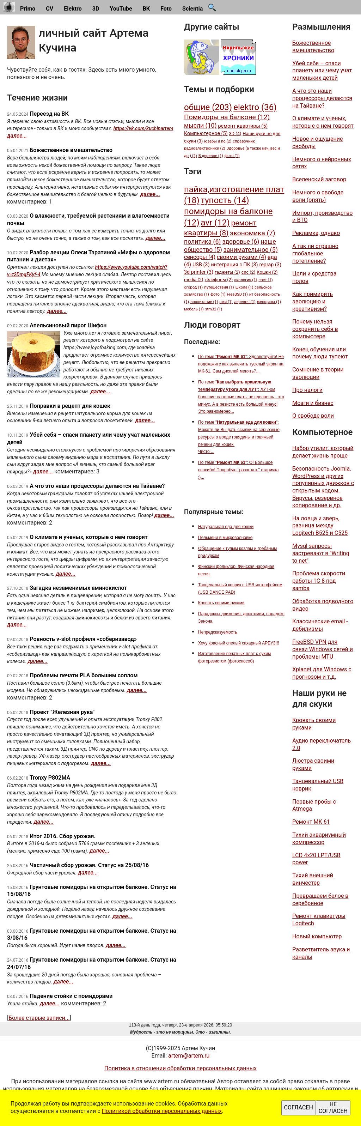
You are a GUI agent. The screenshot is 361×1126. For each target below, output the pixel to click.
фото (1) (232, 155)
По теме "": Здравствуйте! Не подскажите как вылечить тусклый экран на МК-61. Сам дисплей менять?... (241, 364)
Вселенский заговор (319, 179)
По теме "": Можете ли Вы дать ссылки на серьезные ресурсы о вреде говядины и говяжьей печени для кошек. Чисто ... (239, 437)
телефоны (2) (218, 279)
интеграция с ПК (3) (234, 265)
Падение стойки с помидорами (71, 996)
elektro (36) (254, 107)
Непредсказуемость (217, 632)
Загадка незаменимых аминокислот (78, 588)
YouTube (121, 8)
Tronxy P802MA (50, 777)
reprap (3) (270, 265)
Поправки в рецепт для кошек (70, 405)
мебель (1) (194, 309)
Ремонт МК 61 (311, 821)
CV (49, 8)
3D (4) (235, 133)
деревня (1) (245, 301)
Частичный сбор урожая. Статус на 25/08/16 (89, 865)
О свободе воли (313, 415)
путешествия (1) (219, 287)
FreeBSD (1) (237, 294)
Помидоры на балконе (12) (227, 117)
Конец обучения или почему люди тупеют (320, 353)
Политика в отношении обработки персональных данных (180, 1068)
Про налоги (307, 390)
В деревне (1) (210, 155)
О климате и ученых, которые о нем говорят (89, 537)
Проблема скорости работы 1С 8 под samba (318, 581)
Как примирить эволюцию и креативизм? (312, 301)
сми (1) (226, 301)
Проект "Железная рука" (62, 712)
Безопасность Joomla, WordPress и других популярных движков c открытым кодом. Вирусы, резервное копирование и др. (323, 487)
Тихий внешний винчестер (312, 879)
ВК (146, 8)
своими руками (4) (241, 257)
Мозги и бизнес (313, 403)
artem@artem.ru (188, 1055)
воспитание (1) (204, 301)
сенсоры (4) (199, 257)
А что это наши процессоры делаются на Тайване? (97, 486)
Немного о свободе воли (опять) (317, 196)
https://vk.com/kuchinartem (143, 128)
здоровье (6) (240, 241)
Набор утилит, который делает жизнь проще (322, 452)
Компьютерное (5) (206, 134)
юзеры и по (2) (217, 141)
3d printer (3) (198, 272)
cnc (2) (248, 272)
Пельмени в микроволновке (225, 537)
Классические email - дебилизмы (320, 625)
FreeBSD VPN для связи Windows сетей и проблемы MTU (322, 649)
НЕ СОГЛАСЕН (333, 1107)
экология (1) (245, 280)
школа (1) (244, 287)
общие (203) (208, 107)
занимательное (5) (251, 249)
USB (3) (200, 265)
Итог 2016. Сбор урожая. (63, 836)
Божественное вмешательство (71, 150)
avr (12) (215, 223)
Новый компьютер (317, 936)
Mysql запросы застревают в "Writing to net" (320, 553)
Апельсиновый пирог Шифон (68, 325)
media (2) (193, 279)
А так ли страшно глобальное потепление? (315, 253)
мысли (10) (200, 125)
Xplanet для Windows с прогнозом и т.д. (321, 673)
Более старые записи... (38, 1018)
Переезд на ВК (49, 113)
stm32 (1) (213, 309)
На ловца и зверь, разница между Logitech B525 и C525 (320, 526)
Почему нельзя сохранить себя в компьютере (315, 329)
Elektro (73, 8)
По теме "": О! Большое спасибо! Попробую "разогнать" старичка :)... (238, 470)
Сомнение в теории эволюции (317, 373)
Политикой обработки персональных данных (162, 1111)
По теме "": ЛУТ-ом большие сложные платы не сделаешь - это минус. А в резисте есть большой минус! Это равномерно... (241, 397)
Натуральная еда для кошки (225, 526)
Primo (27, 8)
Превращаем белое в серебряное (320, 899)
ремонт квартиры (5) (243, 126)
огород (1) (193, 287)
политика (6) (202, 241)
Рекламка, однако (316, 233)
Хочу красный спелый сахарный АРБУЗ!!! (238, 643)
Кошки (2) (267, 272)
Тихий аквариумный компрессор (319, 838)
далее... (17, 135)
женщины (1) (269, 301)
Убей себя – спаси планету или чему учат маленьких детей (322, 70)
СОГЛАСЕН (298, 1107)
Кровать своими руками (221, 602)
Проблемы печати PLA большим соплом (83, 675)
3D (95, 8)
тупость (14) (225, 200)
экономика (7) (252, 233)
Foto (166, 8)
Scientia (192, 8)
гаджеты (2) (227, 272)
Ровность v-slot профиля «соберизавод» (83, 639)
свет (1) (265, 280)
